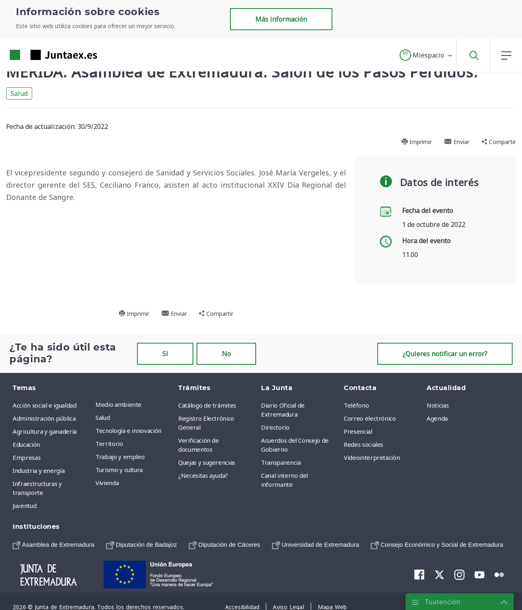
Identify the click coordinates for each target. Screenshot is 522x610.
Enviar (456, 142)
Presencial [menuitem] (358, 431)
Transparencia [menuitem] (281, 462)
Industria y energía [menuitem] (38, 470)
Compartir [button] (499, 142)
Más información (281, 19)
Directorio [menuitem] (275, 427)
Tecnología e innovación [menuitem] (128, 430)
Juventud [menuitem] (24, 505)
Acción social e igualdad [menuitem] (45, 405)
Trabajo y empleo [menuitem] (119, 457)
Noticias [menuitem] (438, 405)
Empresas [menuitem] (26, 457)
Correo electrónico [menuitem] (370, 418)
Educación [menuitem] (26, 444)
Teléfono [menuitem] (356, 405)
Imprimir (416, 142)
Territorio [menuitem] (109, 443)
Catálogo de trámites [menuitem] (207, 405)
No (226, 353)
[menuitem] (53, 544)
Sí (165, 353)
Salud (19, 93)
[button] (426, 55)
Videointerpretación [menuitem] (372, 457)
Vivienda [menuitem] (107, 483)
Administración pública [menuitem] (44, 418)
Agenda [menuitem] (437, 418)
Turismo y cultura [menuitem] (119, 470)
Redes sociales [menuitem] (363, 444)
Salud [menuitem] (102, 417)
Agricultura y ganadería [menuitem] (45, 431)
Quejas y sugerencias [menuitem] (206, 462)
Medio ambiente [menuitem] (118, 404)
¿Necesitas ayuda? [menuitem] (203, 475)
